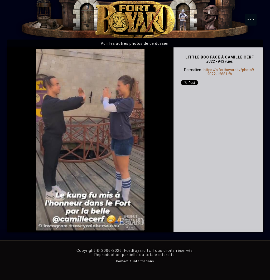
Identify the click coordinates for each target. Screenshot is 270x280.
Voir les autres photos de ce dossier (135, 43)
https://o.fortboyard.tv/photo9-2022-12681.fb (229, 72)
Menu (253, 17)
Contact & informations (135, 261)
